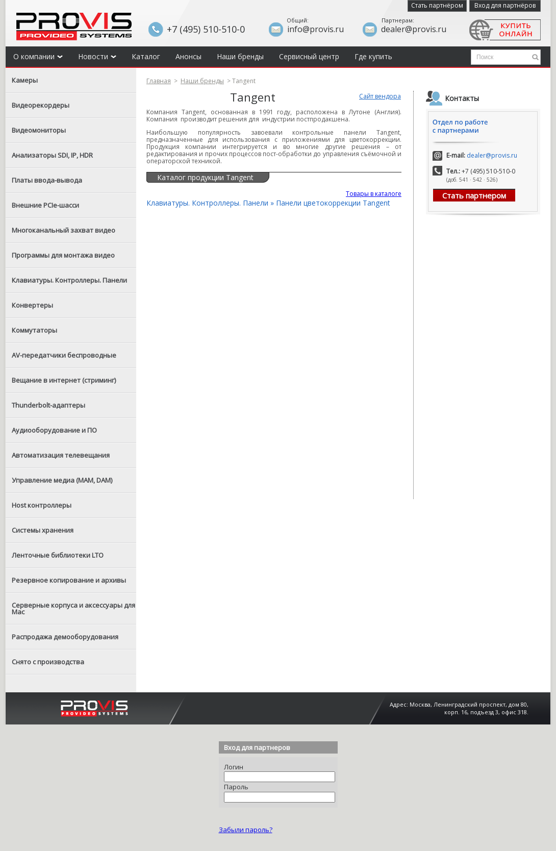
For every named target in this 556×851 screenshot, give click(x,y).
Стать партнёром (437, 5)
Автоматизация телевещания (61, 455)
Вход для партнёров (505, 5)
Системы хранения (42, 530)
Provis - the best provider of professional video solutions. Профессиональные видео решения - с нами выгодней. (74, 26)
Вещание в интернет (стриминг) (64, 380)
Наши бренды (240, 56)
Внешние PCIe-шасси (45, 205)
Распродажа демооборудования (65, 636)
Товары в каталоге (373, 193)
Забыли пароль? (245, 829)
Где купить (373, 56)
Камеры (25, 80)
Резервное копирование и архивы (69, 580)
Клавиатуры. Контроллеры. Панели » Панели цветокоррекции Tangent (268, 203)
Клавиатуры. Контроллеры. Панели (69, 280)
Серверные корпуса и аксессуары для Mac (73, 608)
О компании (38, 56)
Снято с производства (48, 661)
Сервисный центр (309, 56)
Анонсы (188, 56)
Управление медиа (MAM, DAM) (62, 480)
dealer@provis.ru (492, 155)
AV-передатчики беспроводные (64, 355)
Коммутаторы (34, 330)
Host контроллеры (41, 505)
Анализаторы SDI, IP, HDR (52, 155)
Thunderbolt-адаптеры (48, 405)
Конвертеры (32, 305)
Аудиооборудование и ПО (54, 430)
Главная (158, 81)
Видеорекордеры (40, 105)
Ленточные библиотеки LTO (58, 555)
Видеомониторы (39, 130)
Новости (97, 56)
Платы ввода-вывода (47, 180)
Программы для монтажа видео (63, 255)
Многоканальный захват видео (63, 230)
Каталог (146, 56)
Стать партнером (474, 195)
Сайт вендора (380, 96)
